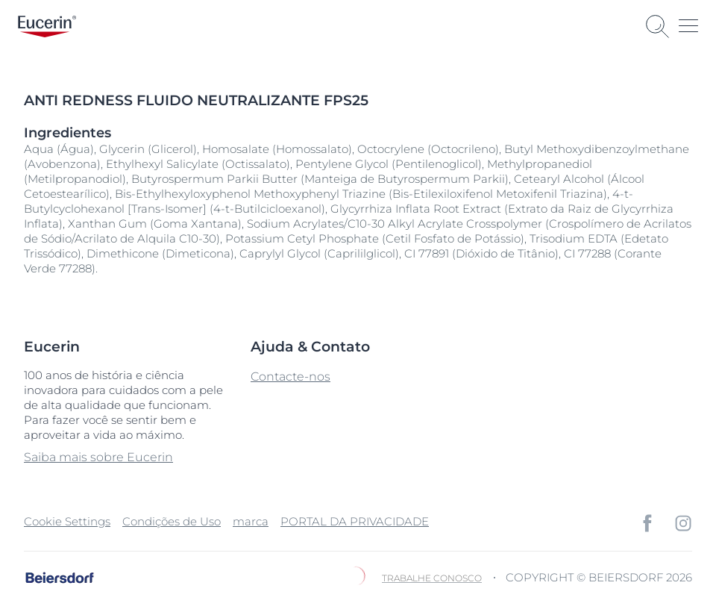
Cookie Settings (67, 521)
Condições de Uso (171, 521)
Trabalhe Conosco (432, 578)
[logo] (47, 26)
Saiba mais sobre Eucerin (98, 457)
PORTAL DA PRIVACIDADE (354, 521)
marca (250, 521)
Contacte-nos (290, 376)
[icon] (647, 523)
